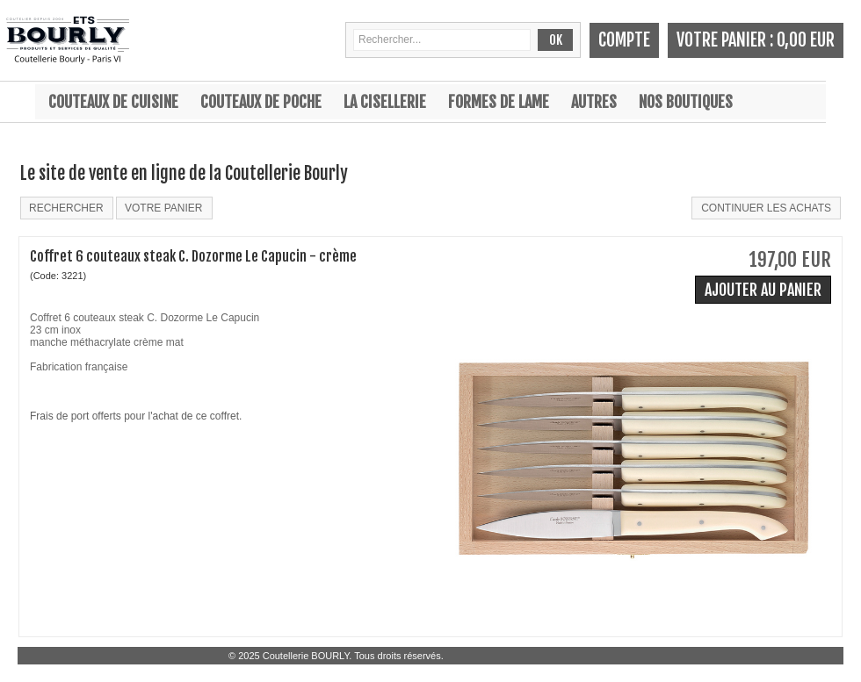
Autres (594, 101)
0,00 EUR (806, 40)
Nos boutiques (686, 101)
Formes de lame (498, 101)
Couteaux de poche (261, 101)
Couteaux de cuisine (113, 101)
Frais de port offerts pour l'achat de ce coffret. (136, 416)
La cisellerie (385, 101)
